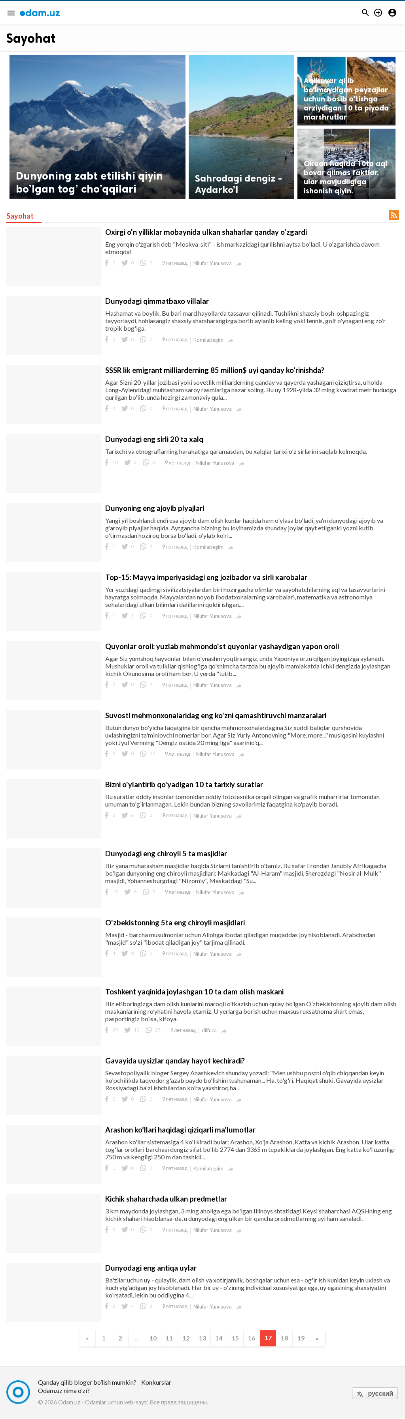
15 (237, 1338)
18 (289, 1338)
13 (202, 1338)
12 (185, 1338)
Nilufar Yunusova (212, 263)
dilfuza (209, 1030)
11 (167, 1338)
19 (306, 1338)
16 (254, 1338)
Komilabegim (208, 340)
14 (219, 1338)
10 (150, 1338)
